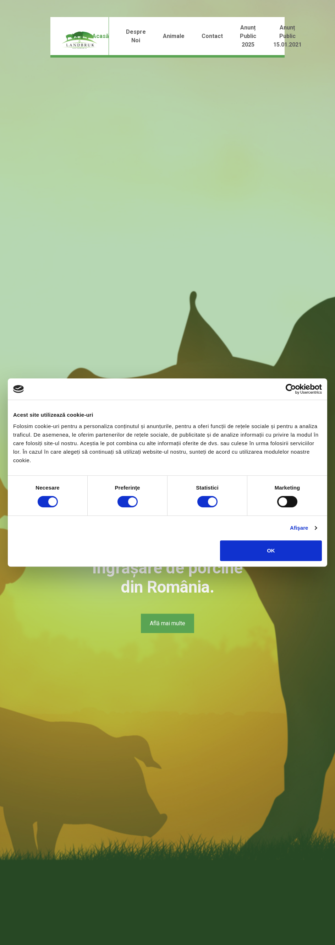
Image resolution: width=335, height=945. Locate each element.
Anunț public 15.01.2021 (287, 36)
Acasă (100, 36)
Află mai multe (167, 623)
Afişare (299, 528)
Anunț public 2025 (248, 36)
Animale (174, 36)
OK (271, 550)
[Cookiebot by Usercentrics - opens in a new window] (291, 389)
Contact (212, 36)
